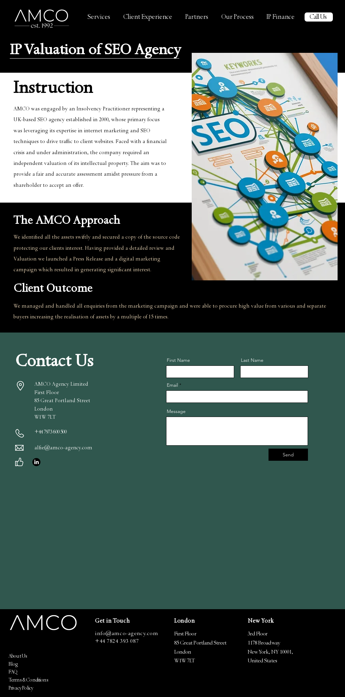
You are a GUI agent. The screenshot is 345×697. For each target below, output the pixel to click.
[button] (99, 18)
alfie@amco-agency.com (63, 449)
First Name (178, 360)
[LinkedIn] (36, 462)
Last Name (252, 360)
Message (176, 411)
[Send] (288, 455)
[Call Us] (319, 17)
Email (172, 385)
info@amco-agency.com (126, 634)
